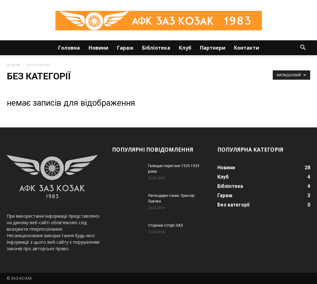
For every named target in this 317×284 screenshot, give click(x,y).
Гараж (125, 47)
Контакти (246, 47)
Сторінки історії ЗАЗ (165, 225)
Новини (98, 47)
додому (14, 64)
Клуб (185, 47)
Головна (69, 47)
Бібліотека (156, 47)
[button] (302, 48)
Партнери (212, 47)
